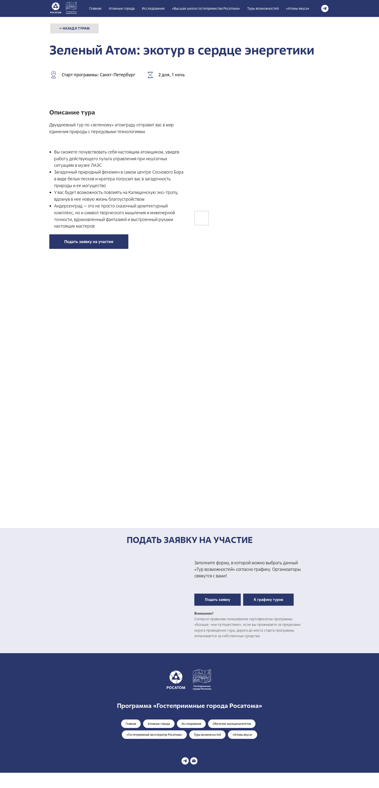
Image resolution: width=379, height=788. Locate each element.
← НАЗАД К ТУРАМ (74, 28)
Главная (95, 8)
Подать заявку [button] (217, 599)
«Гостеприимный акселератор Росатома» (154, 735)
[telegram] (324, 8)
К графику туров (268, 599)
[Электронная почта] (193, 761)
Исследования (153, 8)
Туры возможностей (263, 8)
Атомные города (122, 8)
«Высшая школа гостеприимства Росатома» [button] (206, 8)
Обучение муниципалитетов (232, 724)
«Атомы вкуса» (297, 8)
